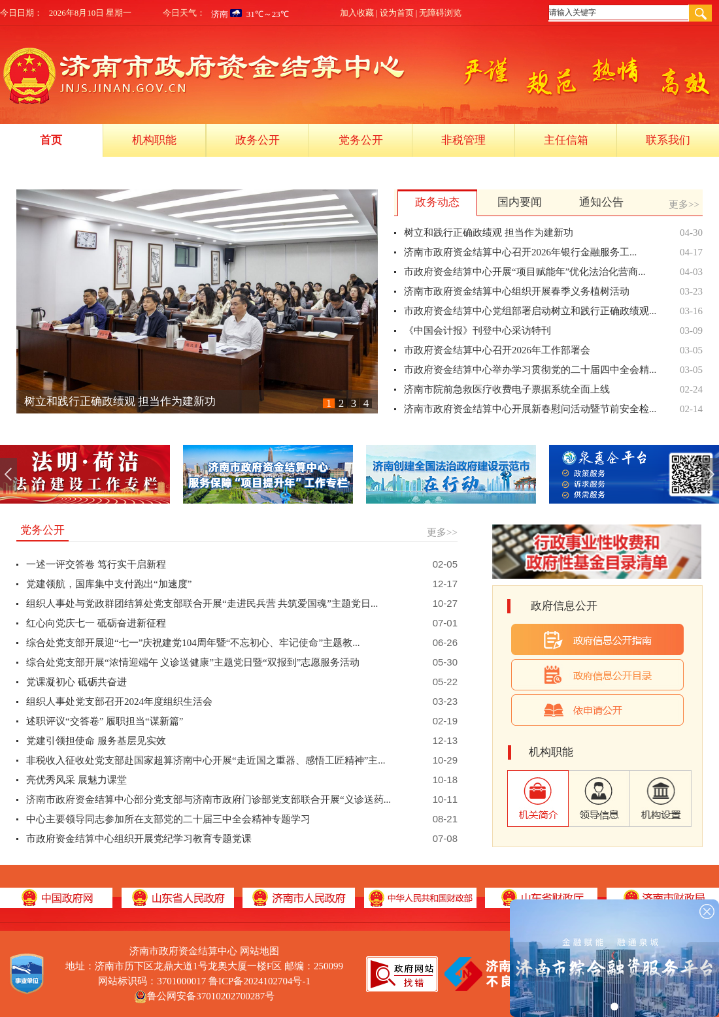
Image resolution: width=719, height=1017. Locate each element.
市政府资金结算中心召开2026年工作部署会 (497, 350)
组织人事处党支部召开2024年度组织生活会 (119, 701)
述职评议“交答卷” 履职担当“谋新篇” (104, 721)
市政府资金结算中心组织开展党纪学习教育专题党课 (139, 838)
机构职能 (154, 140)
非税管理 (463, 140)
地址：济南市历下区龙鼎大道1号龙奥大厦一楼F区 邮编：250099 (204, 966)
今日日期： (21, 13)
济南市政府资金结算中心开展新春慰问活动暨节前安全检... (530, 409)
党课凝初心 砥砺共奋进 (76, 682)
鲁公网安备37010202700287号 (211, 996)
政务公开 (257, 140)
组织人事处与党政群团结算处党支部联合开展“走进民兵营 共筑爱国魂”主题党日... (202, 603)
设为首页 (397, 13)
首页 (51, 140)
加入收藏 (357, 13)
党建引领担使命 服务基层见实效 (96, 740)
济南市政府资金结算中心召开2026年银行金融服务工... (520, 252)
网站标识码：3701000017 (204, 981)
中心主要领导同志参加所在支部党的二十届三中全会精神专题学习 (168, 819)
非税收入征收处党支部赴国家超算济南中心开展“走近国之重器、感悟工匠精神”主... (206, 760)
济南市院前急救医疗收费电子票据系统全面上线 (507, 389)
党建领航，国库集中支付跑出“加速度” (109, 584)
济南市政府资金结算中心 (204, 951)
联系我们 (668, 140)
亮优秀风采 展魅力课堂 (76, 780)
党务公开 (361, 140)
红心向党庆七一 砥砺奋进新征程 (96, 623)
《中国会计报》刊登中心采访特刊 (477, 330)
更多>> (684, 204)
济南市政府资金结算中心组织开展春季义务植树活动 (516, 291)
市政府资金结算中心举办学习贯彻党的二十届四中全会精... (530, 369)
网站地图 (259, 951)
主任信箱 (566, 140)
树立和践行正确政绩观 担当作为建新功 (120, 401)
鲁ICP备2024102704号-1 (259, 981)
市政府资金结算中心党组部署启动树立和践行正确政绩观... (530, 311)
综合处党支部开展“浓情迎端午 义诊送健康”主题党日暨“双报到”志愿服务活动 (193, 662)
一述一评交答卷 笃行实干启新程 (96, 564)
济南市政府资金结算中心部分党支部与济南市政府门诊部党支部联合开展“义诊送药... (208, 799)
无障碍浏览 (440, 13)
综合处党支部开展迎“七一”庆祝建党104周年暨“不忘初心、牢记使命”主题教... (193, 643)
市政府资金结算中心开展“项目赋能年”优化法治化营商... (525, 271)
